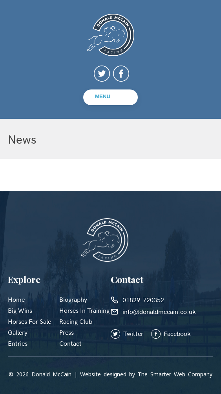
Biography (73, 299)
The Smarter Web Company (175, 374)
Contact (70, 343)
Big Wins (20, 310)
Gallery (17, 332)
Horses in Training (84, 310)
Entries (17, 343)
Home (16, 299)
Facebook (171, 333)
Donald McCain (51, 374)
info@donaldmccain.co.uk (153, 311)
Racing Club (75, 321)
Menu (102, 96)
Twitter (131, 333)
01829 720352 (137, 299)
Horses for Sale (29, 321)
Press (66, 332)
